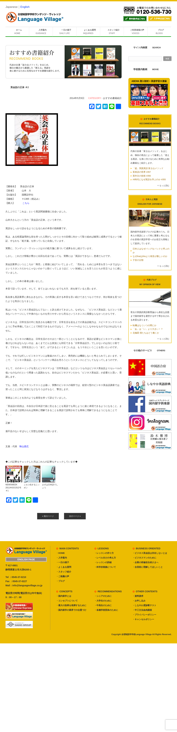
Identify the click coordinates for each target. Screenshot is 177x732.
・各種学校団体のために (106, 610)
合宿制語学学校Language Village (136, 634)
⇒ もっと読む (163, 185)
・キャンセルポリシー (143, 619)
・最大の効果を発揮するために (71, 605)
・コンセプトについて (67, 600)
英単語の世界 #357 (142, 172)
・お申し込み (139, 600)
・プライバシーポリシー (144, 614)
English (25, 6)
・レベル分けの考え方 (105, 557)
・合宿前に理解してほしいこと (148, 567)
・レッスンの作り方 (104, 553)
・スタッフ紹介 (63, 571)
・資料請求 (138, 596)
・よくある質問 (63, 567)
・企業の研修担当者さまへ (145, 562)
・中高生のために (103, 605)
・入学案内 (61, 557)
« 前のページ (48, 516)
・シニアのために (103, 596)
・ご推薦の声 (62, 576)
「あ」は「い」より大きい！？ (148, 329)
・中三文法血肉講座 (142, 610)
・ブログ (60, 581)
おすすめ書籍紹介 (112, 98)
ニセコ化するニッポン (32, 486)
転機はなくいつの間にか (144, 325)
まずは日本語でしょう (50, 486)
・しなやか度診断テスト (144, 605)
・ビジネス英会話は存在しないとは (150, 553)
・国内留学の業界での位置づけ (71, 610)
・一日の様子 (62, 562)
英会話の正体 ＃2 (19, 87)
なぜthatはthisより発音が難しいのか (150, 256)
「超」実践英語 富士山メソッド (148, 168)
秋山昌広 (24, 446)
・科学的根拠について (105, 567)
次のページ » (75, 516)
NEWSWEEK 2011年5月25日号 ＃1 (13, 488)
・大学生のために (103, 600)
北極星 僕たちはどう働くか (146, 333)
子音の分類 (138, 260)
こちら (25, 203)
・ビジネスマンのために (144, 557)
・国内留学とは (63, 596)
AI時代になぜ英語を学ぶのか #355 (149, 179)
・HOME (60, 553)
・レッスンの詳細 (103, 562)
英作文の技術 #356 (142, 176)
